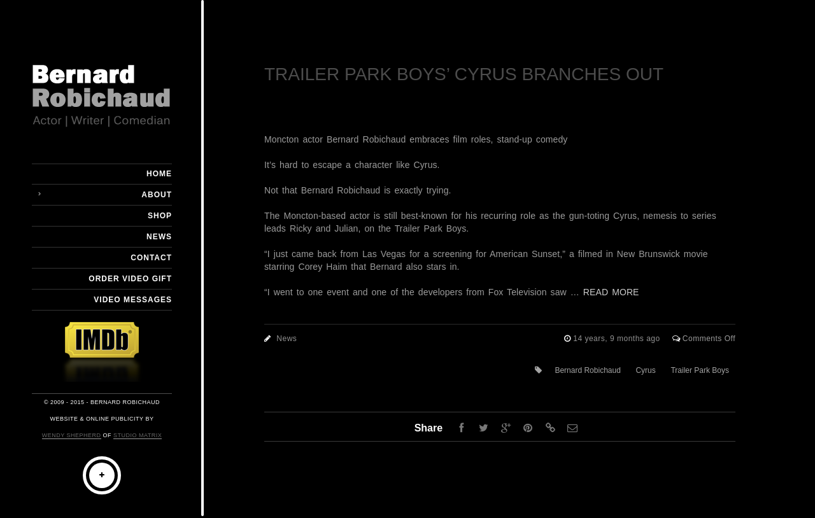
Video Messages (133, 299)
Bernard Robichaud (587, 370)
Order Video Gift (130, 278)
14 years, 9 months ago (617, 338)
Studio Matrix (137, 435)
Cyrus (645, 370)
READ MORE (611, 292)
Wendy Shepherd (71, 435)
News (159, 236)
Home (159, 173)
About (156, 194)
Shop (160, 215)
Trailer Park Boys (699, 370)
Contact (151, 257)
